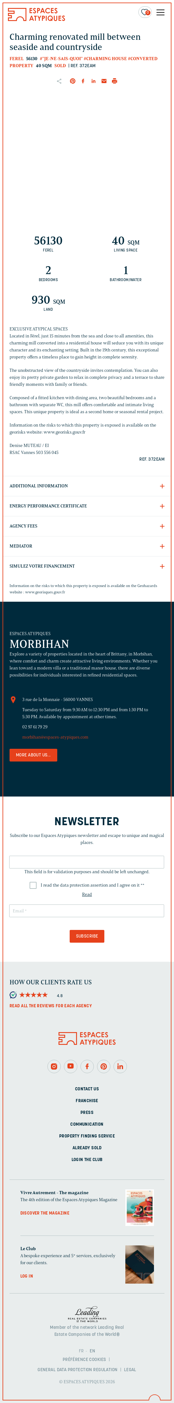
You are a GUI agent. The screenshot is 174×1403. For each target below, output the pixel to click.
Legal (130, 1370)
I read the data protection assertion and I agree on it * (92, 885)
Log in (26, 1276)
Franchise (87, 1101)
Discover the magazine (45, 1213)
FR (81, 1351)
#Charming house (105, 58)
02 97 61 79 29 (34, 727)
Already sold (87, 1148)
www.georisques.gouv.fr (45, 592)
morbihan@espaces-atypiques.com (55, 737)
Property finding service (87, 1136)
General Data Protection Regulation (77, 1370)
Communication (86, 1124)
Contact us (87, 1089)
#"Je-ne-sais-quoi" (61, 58)
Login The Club (87, 1160)
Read (87, 894)
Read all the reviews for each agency (51, 1006)
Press (87, 1112)
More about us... (33, 755)
